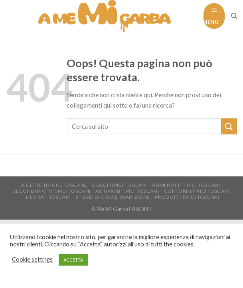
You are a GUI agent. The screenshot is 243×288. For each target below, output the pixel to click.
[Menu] (214, 15)
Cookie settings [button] (32, 259)
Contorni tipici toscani (197, 191)
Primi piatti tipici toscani (186, 185)
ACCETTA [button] (73, 259)
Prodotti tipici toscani (187, 197)
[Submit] (229, 126)
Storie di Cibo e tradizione (113, 197)
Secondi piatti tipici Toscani (52, 191)
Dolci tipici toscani (119, 185)
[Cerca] (234, 16)
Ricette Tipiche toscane (54, 185)
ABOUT (142, 209)
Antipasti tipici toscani (127, 191)
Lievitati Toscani (48, 197)
